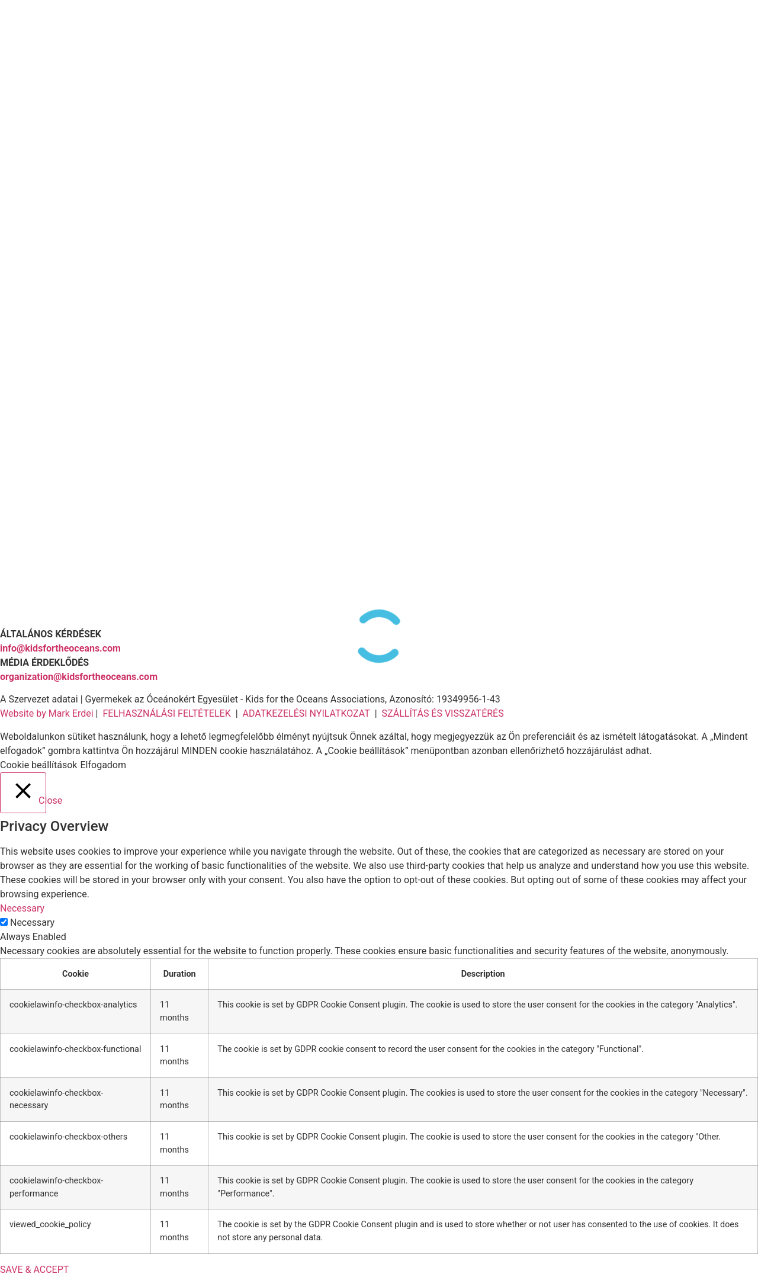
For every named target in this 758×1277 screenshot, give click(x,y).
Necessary (32, 923)
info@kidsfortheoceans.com (60, 648)
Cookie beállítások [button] (38, 765)
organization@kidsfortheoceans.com (79, 676)
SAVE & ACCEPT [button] (34, 1269)
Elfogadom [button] (103, 765)
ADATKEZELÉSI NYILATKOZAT (306, 713)
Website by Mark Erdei (47, 713)
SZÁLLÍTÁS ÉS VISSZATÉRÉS (443, 713)
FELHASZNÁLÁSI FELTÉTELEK (166, 713)
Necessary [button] (22, 908)
